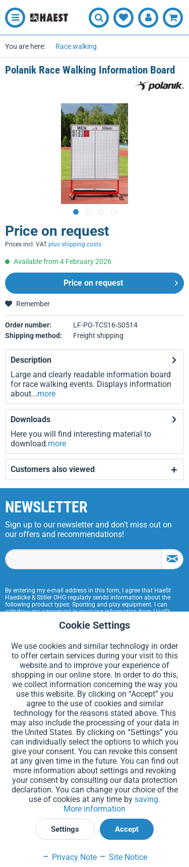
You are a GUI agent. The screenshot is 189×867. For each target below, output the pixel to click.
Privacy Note (69, 857)
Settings (65, 829)
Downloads (30, 419)
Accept (127, 829)
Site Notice (123, 857)
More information (94, 809)
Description (31, 360)
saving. (147, 799)
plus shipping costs (74, 244)
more (46, 393)
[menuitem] (12, 18)
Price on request (121, 281)
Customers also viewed (53, 469)
